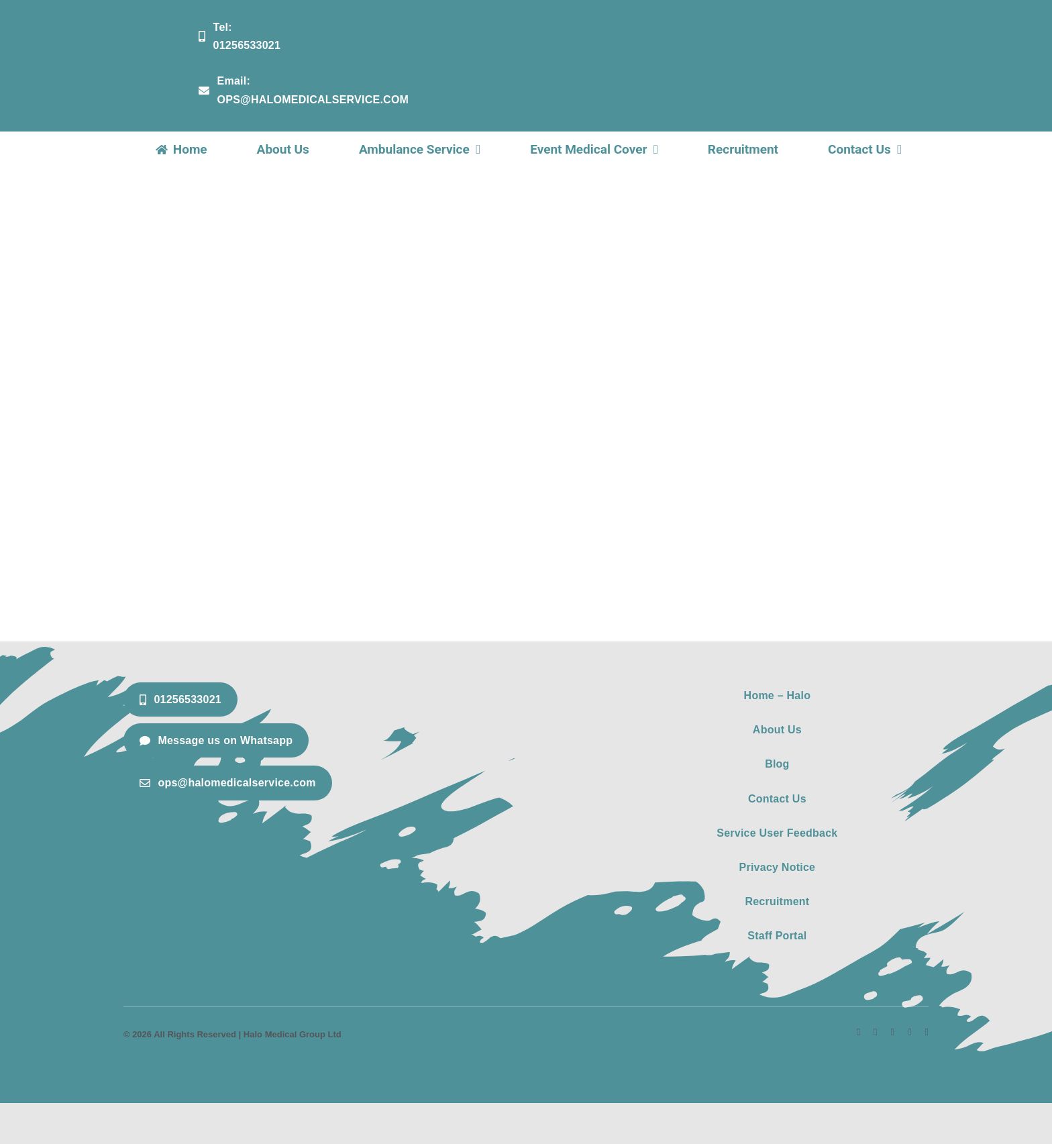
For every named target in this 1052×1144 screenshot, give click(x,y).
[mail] (909, 1032)
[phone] (927, 1032)
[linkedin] (892, 1032)
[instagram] (875, 1032)
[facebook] (858, 1032)
